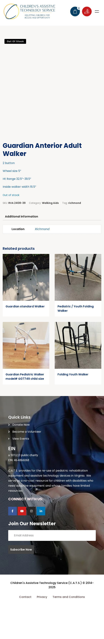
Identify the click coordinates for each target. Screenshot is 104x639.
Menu (96, 11)
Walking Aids (50, 236)
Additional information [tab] (22, 250)
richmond (74, 236)
